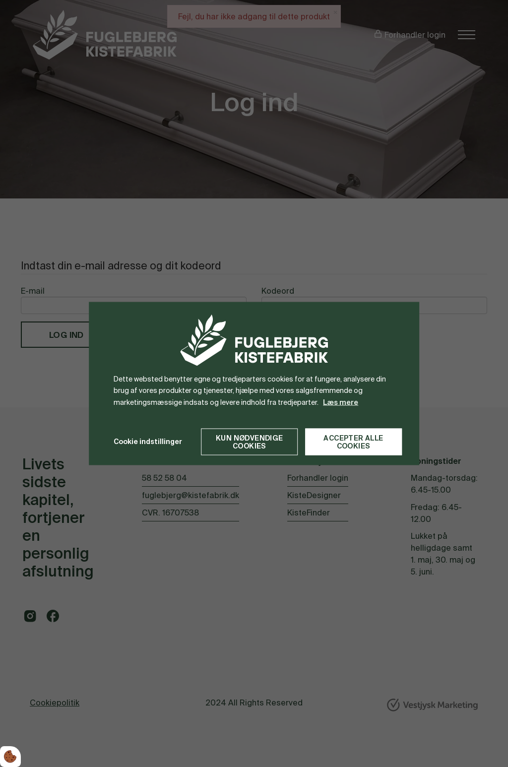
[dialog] (254, 383)
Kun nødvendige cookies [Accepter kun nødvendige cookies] (249, 441)
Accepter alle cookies (353, 441)
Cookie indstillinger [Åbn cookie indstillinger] (148, 442)
